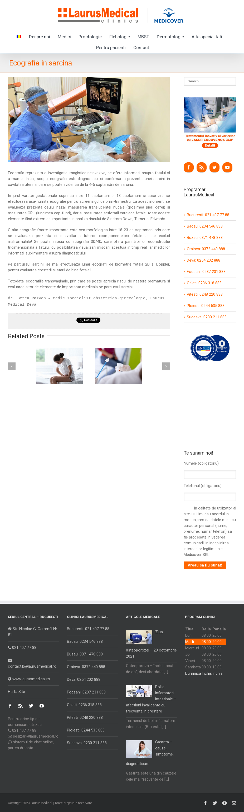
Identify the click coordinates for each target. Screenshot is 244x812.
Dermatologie (170, 36)
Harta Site (16, 691)
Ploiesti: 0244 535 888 (206, 305)
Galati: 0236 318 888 (204, 283)
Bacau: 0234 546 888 (205, 226)
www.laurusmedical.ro (29, 679)
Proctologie (90, 36)
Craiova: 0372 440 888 (206, 249)
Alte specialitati (207, 36)
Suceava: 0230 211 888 (207, 317)
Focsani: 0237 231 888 (206, 271)
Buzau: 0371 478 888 (205, 237)
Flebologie (119, 36)
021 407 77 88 (22, 647)
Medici (64, 36)
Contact (141, 47)
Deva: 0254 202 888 (203, 260)
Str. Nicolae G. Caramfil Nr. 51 (33, 631)
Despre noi (39, 36)
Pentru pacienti (111, 47)
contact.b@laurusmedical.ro (32, 663)
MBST (143, 36)
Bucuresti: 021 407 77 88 (208, 215)
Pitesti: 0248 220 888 (205, 294)
